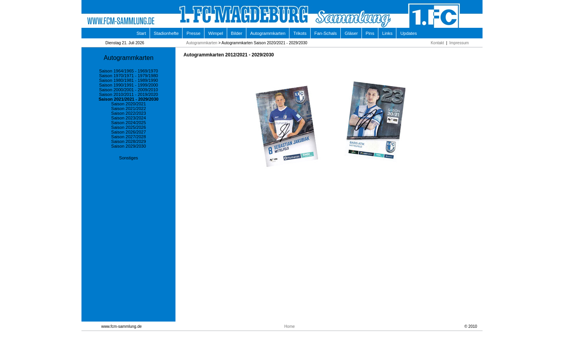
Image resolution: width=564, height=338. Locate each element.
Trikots (300, 33)
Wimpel (215, 33)
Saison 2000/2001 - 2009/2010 (128, 89)
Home (289, 326)
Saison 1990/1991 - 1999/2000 (128, 85)
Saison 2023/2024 (128, 118)
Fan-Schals (326, 33)
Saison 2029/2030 (128, 146)
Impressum (458, 43)
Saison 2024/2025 (128, 122)
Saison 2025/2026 (128, 127)
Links (387, 33)
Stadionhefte (166, 33)
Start (141, 33)
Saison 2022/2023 (128, 113)
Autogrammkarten (268, 33)
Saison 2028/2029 (128, 141)
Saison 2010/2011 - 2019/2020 (128, 94)
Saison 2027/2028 (128, 136)
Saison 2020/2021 (128, 103)
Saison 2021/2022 (128, 108)
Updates (408, 33)
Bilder (236, 33)
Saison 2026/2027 (128, 132)
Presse (193, 33)
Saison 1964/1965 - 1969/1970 (128, 71)
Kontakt (437, 43)
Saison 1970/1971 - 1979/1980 (128, 75)
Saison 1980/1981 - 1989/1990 (128, 80)
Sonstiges (128, 157)
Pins (370, 33)
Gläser (351, 33)
